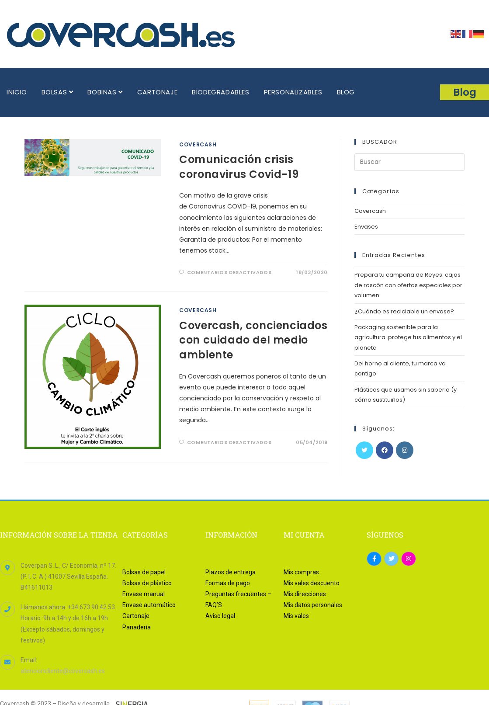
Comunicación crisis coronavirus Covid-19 (238, 166)
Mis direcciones (305, 593)
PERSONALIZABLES (293, 92)
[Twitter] (364, 450)
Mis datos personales (313, 604)
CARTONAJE (157, 92)
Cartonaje (135, 615)
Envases (366, 226)
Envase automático (149, 604)
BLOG (346, 92)
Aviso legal (220, 615)
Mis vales (296, 615)
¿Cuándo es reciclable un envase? (404, 311)
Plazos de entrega (230, 572)
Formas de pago (227, 583)
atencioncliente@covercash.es (63, 670)
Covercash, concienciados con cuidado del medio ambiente (253, 340)
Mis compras (301, 572)
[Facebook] (384, 450)
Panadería (136, 627)
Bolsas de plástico (147, 583)
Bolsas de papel (144, 572)
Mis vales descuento (312, 583)
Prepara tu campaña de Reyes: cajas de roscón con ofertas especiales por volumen (408, 285)
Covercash (197, 144)
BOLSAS (57, 92)
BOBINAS (104, 92)
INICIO (17, 92)
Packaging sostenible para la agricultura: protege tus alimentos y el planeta (408, 337)
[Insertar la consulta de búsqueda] (409, 162)
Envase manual (143, 593)
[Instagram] (404, 450)
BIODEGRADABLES (220, 92)
